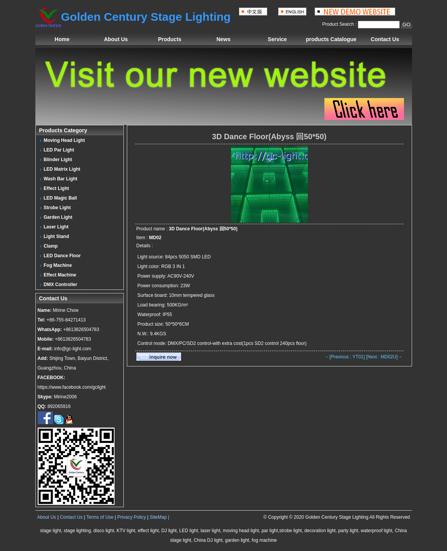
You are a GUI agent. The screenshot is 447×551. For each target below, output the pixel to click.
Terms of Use (100, 517)
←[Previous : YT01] (345, 357)
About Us (116, 39)
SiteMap (158, 517)
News (223, 39)
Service (277, 39)
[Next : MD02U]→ (384, 357)
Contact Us (385, 39)
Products (169, 39)
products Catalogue (331, 39)
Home (62, 39)
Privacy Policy (131, 517)
